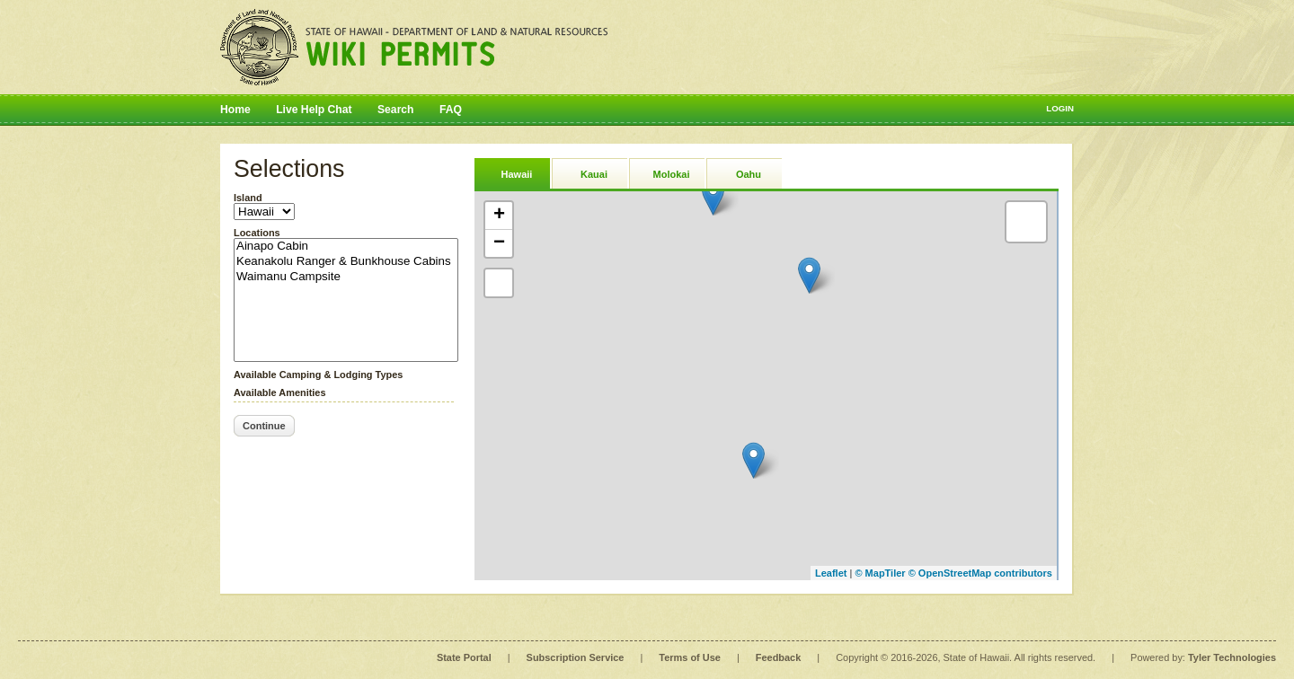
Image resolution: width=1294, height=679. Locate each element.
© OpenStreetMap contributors (980, 573)
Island (248, 197)
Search (395, 109)
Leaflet (830, 573)
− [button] (499, 243)
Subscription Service (576, 657)
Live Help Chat (313, 109)
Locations (257, 232)
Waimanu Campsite (346, 277)
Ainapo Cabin (346, 246)
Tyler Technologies (1232, 657)
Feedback (778, 657)
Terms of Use (689, 657)
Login (1060, 108)
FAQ (450, 109)
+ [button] (499, 215)
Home (235, 109)
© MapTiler (880, 573)
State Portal (464, 657)
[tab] (512, 173)
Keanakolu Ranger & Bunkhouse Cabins (346, 261)
